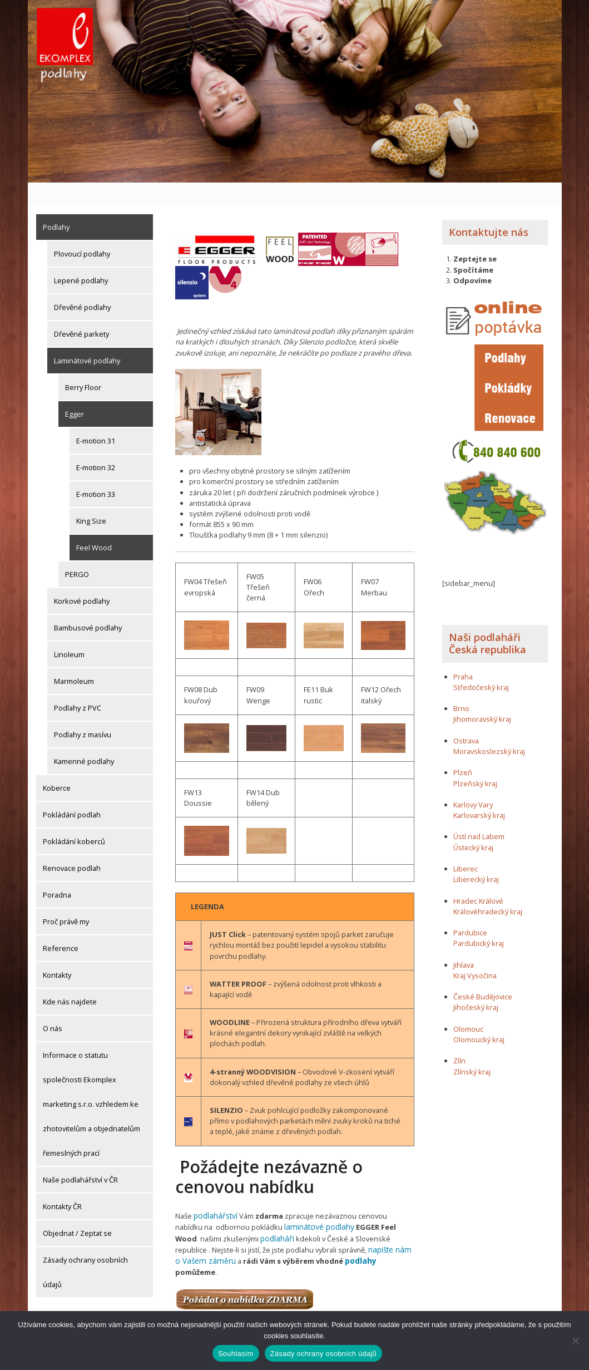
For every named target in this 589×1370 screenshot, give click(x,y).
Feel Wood (94, 524)
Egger (74, 391)
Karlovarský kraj (479, 792)
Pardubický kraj (478, 920)
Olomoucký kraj (478, 1016)
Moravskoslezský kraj (489, 728)
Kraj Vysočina (475, 952)
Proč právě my (66, 898)
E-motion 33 (95, 471)
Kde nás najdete (70, 978)
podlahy (324, 1235)
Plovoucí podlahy (82, 230)
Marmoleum (74, 658)
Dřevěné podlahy (82, 284)
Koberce (57, 765)
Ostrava (466, 717)
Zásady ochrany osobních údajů (85, 1248)
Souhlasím (236, 1353)
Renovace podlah (72, 845)
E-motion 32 (95, 444)
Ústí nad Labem (478, 814)
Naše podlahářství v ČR (80, 1156)
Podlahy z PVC (77, 684)
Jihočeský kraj (475, 984)
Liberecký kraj (476, 856)
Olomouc (468, 1006)
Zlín (459, 1038)
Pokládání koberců (74, 818)
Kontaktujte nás (488, 208)
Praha (463, 653)
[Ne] (575, 1340)
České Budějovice (482, 974)
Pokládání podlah (72, 791)
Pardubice (470, 910)
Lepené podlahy (81, 257)
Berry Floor (83, 364)
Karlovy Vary (473, 781)
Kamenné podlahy (84, 738)
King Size (91, 497)
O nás (52, 1005)
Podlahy (56, 204)
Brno (461, 686)
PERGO (77, 551)
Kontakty (57, 952)
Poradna (57, 871)
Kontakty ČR (62, 1183)
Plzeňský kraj (475, 760)
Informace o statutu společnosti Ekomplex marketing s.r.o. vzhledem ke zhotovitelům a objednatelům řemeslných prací (91, 1081)
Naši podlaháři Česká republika (487, 620)
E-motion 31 (95, 417)
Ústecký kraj (473, 824)
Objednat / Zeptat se (77, 1210)
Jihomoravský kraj (482, 696)
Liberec (465, 845)
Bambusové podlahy (88, 604)
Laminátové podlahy (87, 337)
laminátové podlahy (287, 1202)
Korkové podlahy (82, 578)
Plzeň (462, 750)
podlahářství (214, 1192)
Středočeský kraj (481, 664)
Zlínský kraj (472, 1048)
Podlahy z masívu (82, 711)
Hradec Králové (478, 878)
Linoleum (69, 631)
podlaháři (228, 1214)
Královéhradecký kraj (487, 888)
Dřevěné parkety (81, 310)
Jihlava (463, 942)
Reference (60, 925)
